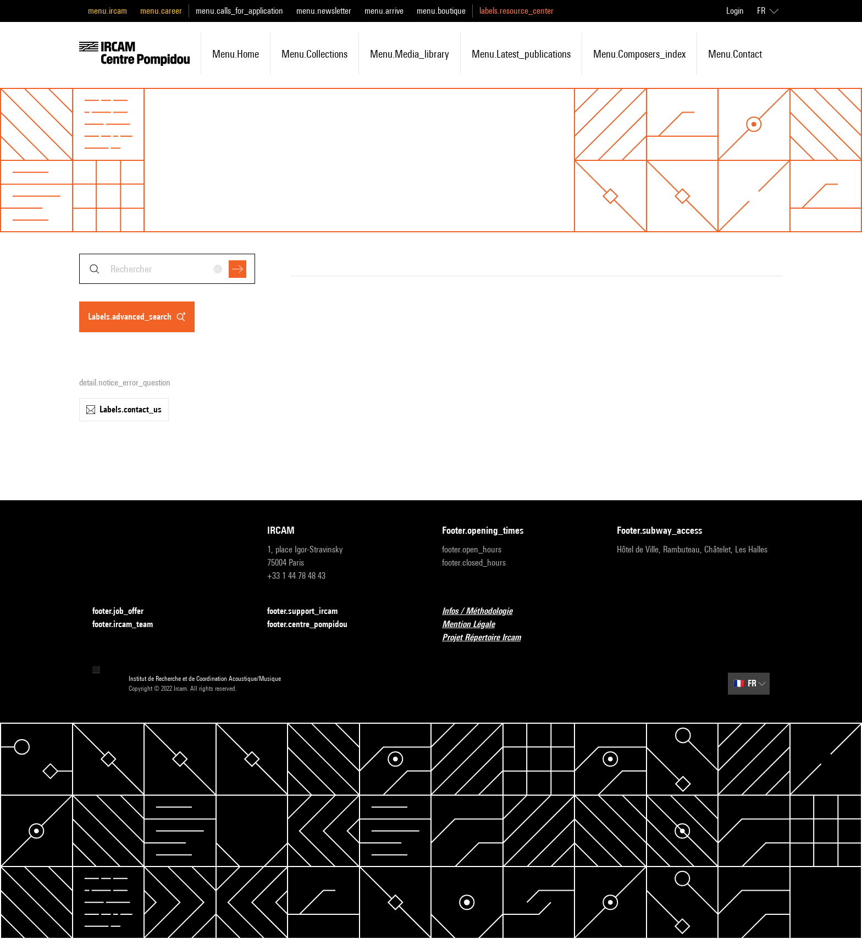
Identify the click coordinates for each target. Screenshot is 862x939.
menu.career (161, 10)
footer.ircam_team (129, 624)
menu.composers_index (639, 54)
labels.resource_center (516, 10)
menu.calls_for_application (239, 10)
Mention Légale (475, 624)
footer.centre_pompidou (314, 624)
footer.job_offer (124, 611)
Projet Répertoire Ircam (488, 638)
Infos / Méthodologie (484, 611)
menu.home (235, 54)
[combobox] (167, 269)
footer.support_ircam (309, 611)
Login (735, 10)
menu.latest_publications (521, 54)
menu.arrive (384, 10)
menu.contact (735, 54)
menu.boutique (441, 10)
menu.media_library (409, 54)
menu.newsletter (323, 10)
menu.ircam (107, 10)
